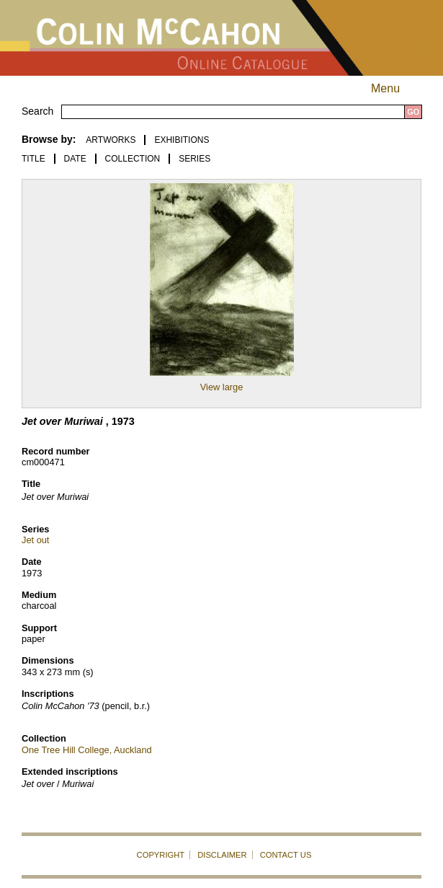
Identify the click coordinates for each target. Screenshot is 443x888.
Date (75, 159)
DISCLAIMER (221, 854)
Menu (398, 88)
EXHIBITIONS (181, 140)
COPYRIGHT (161, 854)
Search (37, 111)
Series (194, 159)
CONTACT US (286, 854)
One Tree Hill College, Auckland (87, 749)
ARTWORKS (110, 140)
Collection (133, 159)
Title (33, 159)
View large (221, 387)
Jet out (35, 540)
